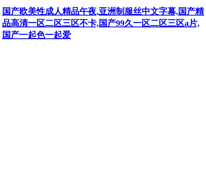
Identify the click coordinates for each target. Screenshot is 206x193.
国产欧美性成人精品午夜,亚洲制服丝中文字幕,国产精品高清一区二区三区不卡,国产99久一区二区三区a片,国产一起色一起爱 (103, 23)
